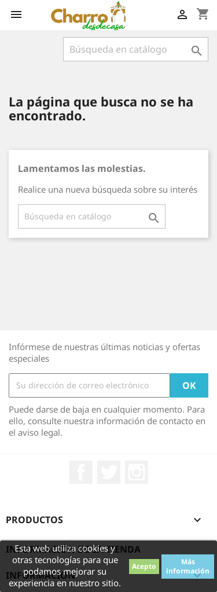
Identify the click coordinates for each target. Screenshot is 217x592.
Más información (187, 566)
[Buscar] (135, 49)
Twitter (108, 472)
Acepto (144, 566)
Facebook (81, 472)
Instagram (136, 472)
